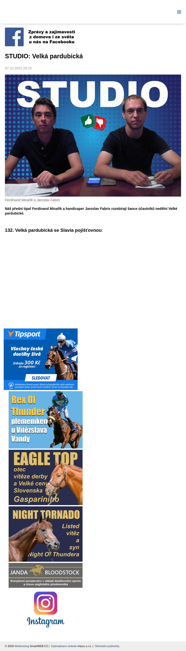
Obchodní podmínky (107, 646)
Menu (178, 12)
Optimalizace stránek (64, 646)
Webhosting (22, 646)
